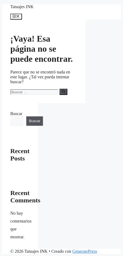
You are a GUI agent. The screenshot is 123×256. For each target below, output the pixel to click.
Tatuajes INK (22, 6)
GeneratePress (84, 251)
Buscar (16, 113)
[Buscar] (63, 92)
